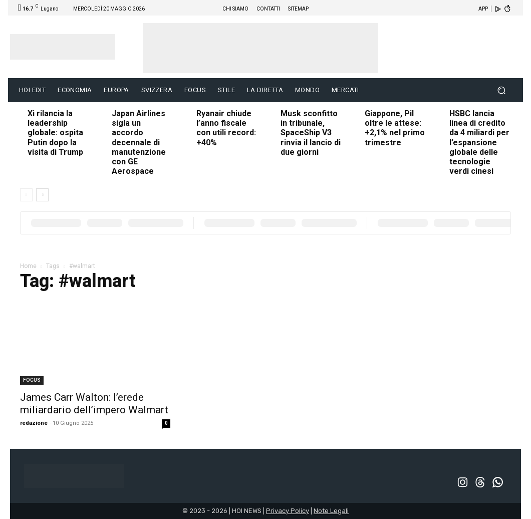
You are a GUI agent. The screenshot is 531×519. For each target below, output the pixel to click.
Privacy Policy (287, 510)
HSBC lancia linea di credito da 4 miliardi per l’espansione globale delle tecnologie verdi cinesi (479, 142)
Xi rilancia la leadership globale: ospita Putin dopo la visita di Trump (55, 133)
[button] (501, 90)
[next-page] (42, 194)
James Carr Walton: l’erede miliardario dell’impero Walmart (94, 403)
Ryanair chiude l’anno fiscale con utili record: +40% (226, 128)
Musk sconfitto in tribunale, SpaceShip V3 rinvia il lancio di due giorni (311, 133)
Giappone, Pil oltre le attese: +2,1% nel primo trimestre (395, 128)
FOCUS (32, 380)
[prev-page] (26, 194)
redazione (34, 423)
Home (28, 266)
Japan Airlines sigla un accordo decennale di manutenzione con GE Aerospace (139, 142)
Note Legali (331, 510)
